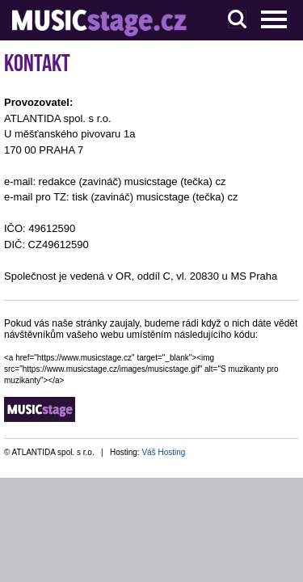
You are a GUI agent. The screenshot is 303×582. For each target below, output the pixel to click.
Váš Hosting (163, 452)
